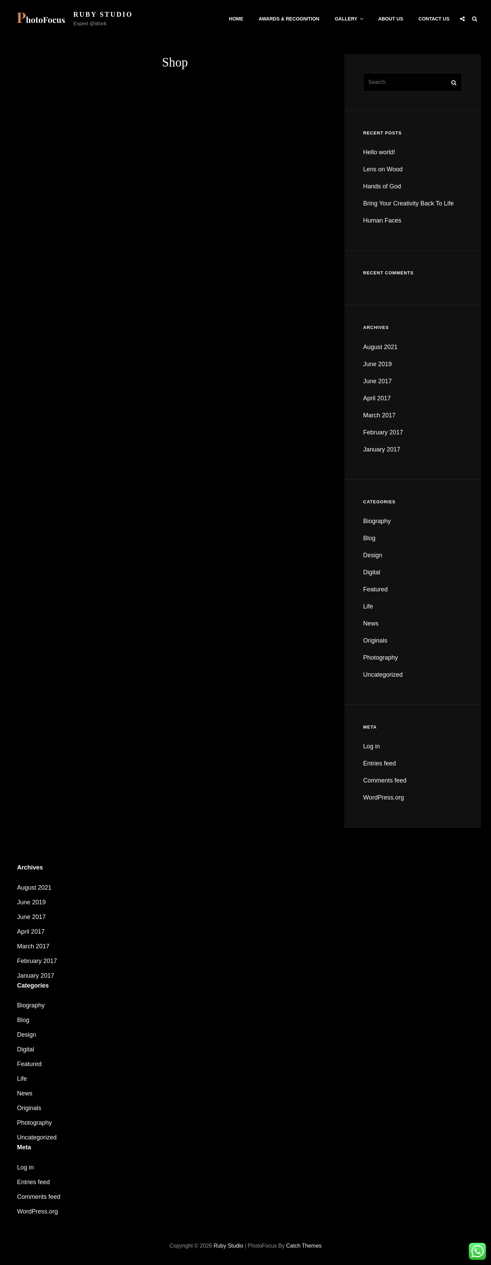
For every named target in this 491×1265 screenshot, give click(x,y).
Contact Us (433, 18)
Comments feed (384, 780)
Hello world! (379, 152)
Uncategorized (383, 674)
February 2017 (383, 432)
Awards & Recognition (289, 18)
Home (236, 18)
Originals (375, 640)
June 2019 (377, 364)
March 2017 (379, 415)
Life (368, 606)
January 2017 (381, 449)
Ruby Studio (103, 14)
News (370, 623)
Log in (371, 746)
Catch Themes (304, 1246)
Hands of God (382, 186)
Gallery (349, 18)
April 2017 (377, 398)
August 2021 (380, 347)
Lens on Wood (383, 169)
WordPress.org (383, 797)
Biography (377, 521)
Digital (371, 572)
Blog (369, 538)
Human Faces (382, 220)
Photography (380, 657)
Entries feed (379, 763)
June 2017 (377, 381)
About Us (390, 18)
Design (372, 555)
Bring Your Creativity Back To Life (408, 203)
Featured (375, 589)
